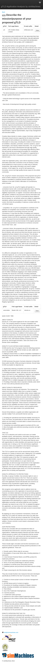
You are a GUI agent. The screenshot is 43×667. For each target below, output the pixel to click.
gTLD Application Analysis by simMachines (20, 6)
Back (3, 12)
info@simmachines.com (10, 632)
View (37, 30)
